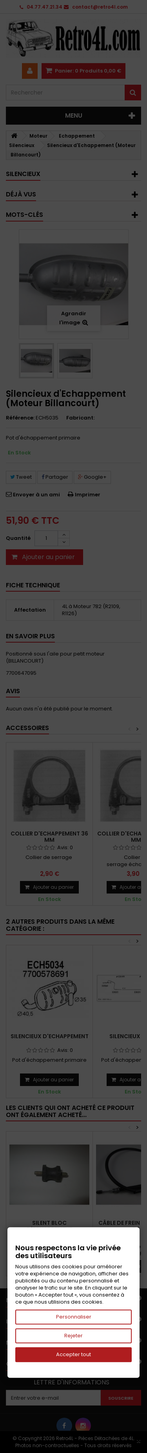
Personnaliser (73, 1316)
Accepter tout (73, 1354)
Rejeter (73, 1335)
